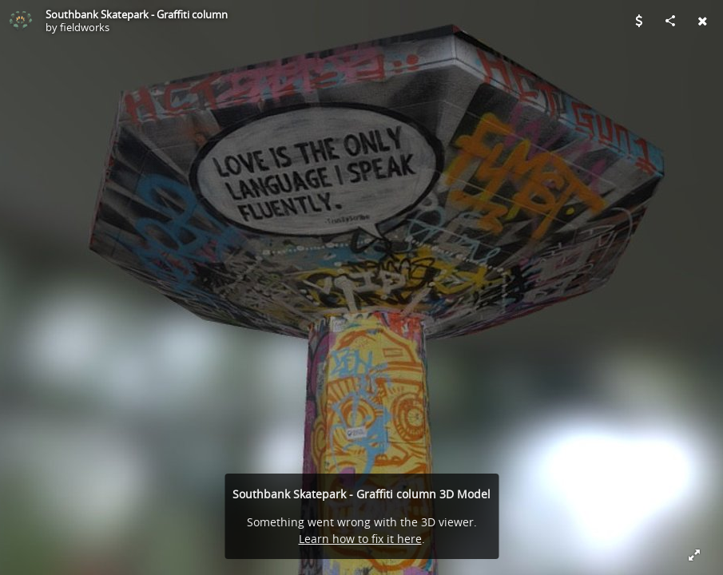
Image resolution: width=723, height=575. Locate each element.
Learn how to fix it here (360, 538)
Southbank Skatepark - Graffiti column (137, 14)
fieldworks (84, 27)
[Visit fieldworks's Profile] (21, 21)
